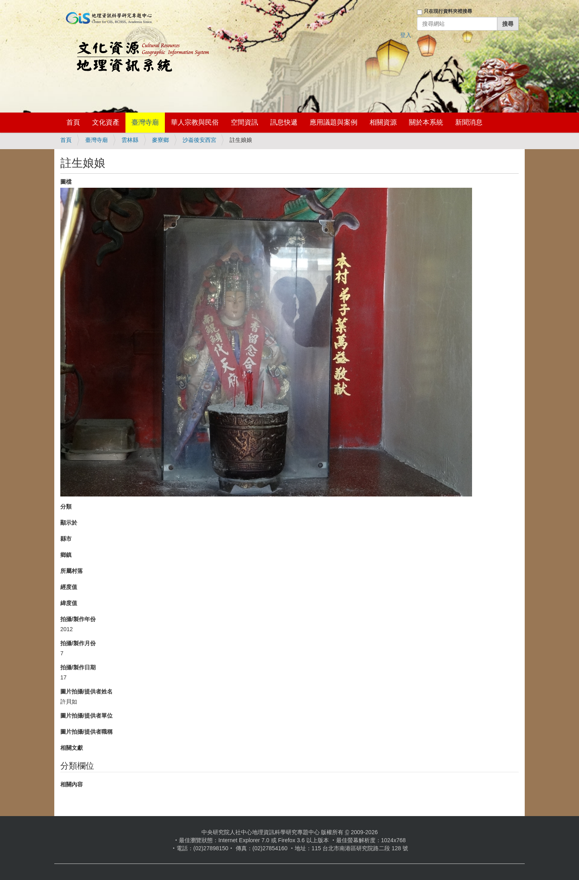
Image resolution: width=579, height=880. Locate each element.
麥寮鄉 (160, 140)
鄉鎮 (66, 555)
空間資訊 (244, 122)
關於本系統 (426, 122)
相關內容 (71, 784)
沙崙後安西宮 (199, 140)
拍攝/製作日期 (78, 667)
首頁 (73, 122)
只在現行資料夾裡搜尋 (448, 11)
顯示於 (68, 522)
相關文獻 (71, 748)
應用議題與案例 (333, 122)
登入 (405, 35)
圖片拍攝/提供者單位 (86, 715)
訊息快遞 (284, 122)
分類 (66, 506)
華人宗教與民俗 (195, 122)
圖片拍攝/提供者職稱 (86, 731)
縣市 (66, 538)
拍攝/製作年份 (78, 619)
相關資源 (383, 122)
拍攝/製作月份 (78, 643)
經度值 (68, 587)
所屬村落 (71, 571)
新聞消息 (468, 122)
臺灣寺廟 (145, 122)
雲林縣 (129, 140)
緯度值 (68, 603)
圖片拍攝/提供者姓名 (86, 691)
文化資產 (105, 122)
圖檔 (66, 181)
